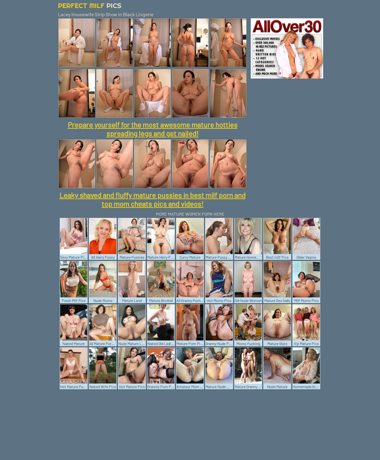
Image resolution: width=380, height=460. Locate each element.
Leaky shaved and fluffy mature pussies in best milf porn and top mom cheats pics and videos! (152, 199)
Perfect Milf (89, 5)
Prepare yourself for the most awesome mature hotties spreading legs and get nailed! (153, 129)
